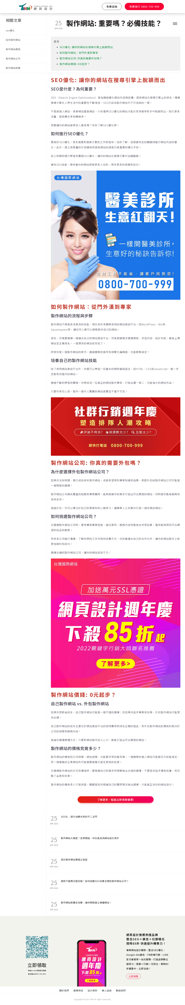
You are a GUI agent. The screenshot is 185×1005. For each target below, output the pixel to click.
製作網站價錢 (13, 49)
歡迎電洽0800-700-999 (37, 974)
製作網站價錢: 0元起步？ (75, 64)
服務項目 (78, 990)
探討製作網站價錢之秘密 (74, 859)
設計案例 (92, 990)
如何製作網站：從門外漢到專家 (79, 52)
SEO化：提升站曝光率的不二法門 (79, 816)
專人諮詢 (107, 990)
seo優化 (10, 30)
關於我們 (64, 990)
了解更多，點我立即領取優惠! (115, 799)
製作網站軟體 (13, 68)
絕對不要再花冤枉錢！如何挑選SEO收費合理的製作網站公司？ (95, 881)
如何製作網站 (13, 40)
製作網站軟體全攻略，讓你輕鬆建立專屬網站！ (86, 902)
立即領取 (37, 965)
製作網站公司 (13, 58)
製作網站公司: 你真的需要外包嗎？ (81, 58)
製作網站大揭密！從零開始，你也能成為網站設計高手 (90, 838)
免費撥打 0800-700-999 (144, 6)
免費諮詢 (111, 6)
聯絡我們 (121, 990)
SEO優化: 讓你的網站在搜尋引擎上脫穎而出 (86, 47)
